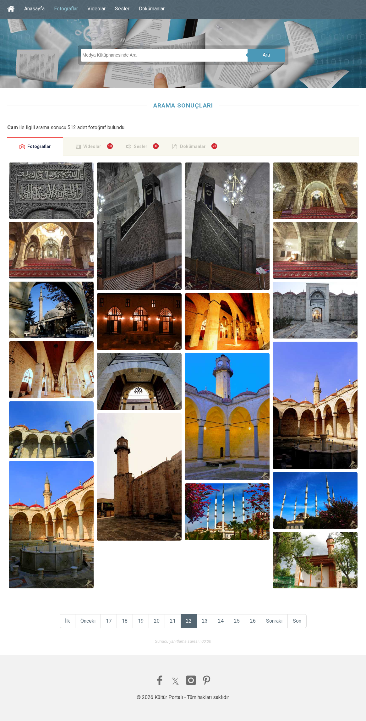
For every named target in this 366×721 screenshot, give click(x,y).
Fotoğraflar (66, 9)
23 (205, 621)
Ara (266, 55)
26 (253, 621)
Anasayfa (34, 9)
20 (157, 621)
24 (221, 621)
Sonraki (274, 621)
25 (237, 621)
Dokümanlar (152, 9)
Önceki (88, 621)
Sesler (122, 9)
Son (297, 621)
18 (125, 621)
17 (109, 621)
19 (141, 621)
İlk (67, 621)
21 (173, 621)
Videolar (96, 9)
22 (189, 621)
